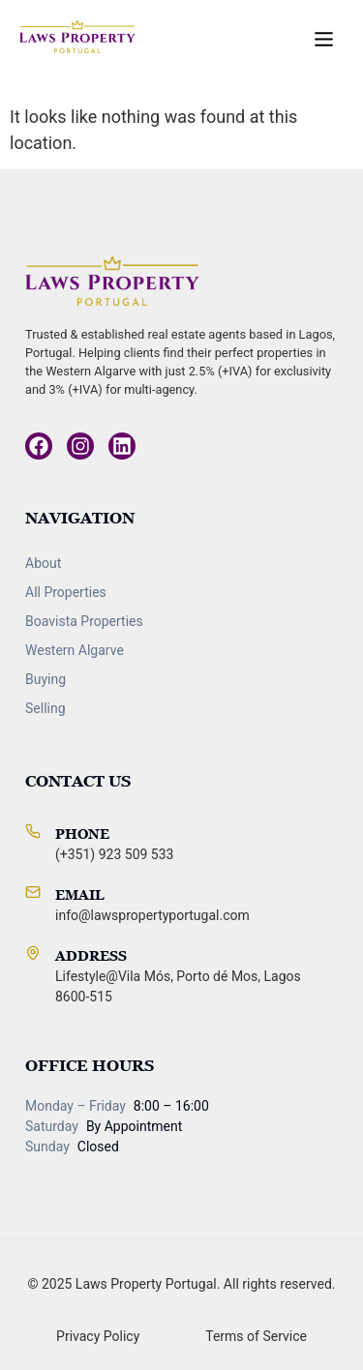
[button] (324, 40)
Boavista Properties (84, 621)
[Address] (33, 953)
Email (80, 894)
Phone (82, 833)
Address (91, 955)
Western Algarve (74, 650)
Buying (45, 679)
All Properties (65, 592)
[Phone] (33, 831)
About (43, 563)
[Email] (33, 892)
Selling (45, 708)
